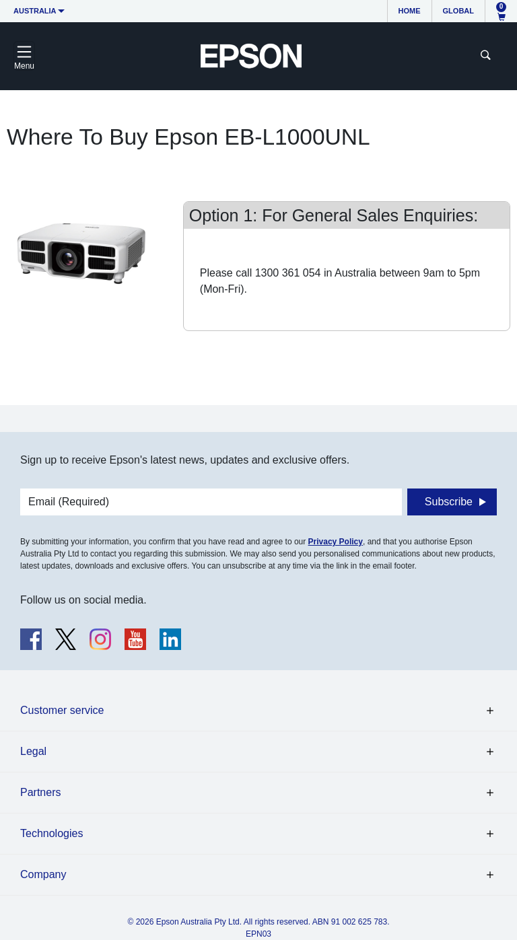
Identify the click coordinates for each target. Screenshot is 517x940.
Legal (33, 751)
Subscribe (449, 501)
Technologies (51, 833)
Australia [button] (35, 11)
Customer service (62, 710)
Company (43, 874)
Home (410, 11)
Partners (40, 792)
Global (458, 11)
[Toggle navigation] (24, 56)
